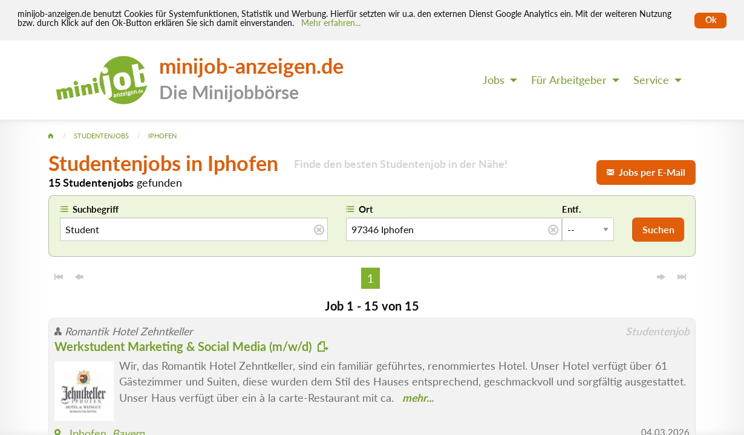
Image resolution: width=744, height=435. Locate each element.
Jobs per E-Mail (646, 172)
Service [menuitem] (651, 80)
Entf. (571, 209)
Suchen (658, 229)
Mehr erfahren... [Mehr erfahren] (331, 23)
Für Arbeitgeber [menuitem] (569, 80)
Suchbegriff (96, 209)
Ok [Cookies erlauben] (710, 20)
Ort (366, 209)
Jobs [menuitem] (493, 80)
